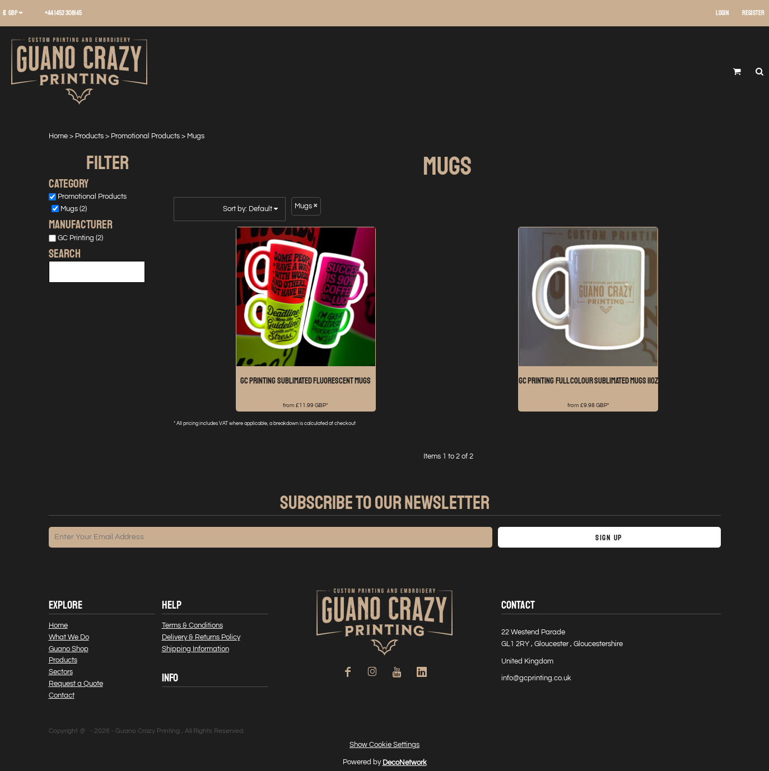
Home (58, 136)
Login (722, 13)
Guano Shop (68, 649)
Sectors (61, 672)
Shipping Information (195, 649)
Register (753, 13)
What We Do (69, 637)
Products (89, 136)
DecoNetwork (405, 763)
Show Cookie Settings (384, 745)
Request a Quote (76, 684)
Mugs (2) (73, 209)
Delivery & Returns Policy (201, 637)
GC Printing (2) (80, 238)
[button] (17, 13)
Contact (61, 695)
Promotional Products (145, 136)
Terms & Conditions (192, 625)
